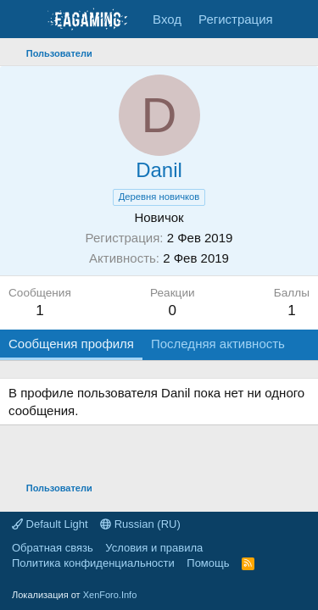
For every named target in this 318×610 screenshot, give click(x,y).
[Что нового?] (298, 19)
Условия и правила (154, 547)
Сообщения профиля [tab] (71, 343)
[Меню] (23, 19)
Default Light (50, 524)
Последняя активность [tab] (218, 343)
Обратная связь (52, 547)
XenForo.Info (110, 595)
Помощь (208, 563)
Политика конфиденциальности (93, 563)
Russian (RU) (140, 524)
